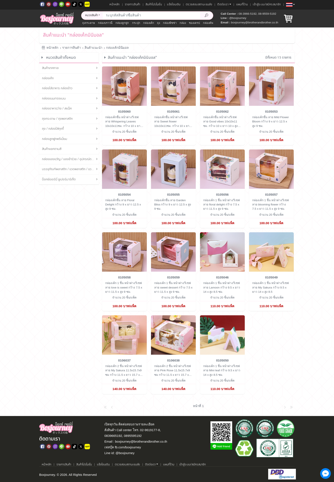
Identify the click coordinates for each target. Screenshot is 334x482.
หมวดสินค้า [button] (91, 15)
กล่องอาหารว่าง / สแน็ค (70, 108)
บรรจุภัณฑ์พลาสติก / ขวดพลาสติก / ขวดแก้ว (70, 169)
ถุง (158, 22)
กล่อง (183, 22)
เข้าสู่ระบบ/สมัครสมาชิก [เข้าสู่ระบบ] (267, 4)
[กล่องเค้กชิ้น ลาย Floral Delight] (124, 169)
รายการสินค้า (132, 4)
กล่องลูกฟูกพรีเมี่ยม (70, 139)
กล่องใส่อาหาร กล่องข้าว (70, 88)
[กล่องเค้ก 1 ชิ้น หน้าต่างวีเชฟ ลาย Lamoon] (222, 252)
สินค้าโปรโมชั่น (153, 4)
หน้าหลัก (114, 4)
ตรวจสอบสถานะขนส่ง (199, 4)
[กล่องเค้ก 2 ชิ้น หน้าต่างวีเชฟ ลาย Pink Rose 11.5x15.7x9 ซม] (173, 335)
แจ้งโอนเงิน (174, 4)
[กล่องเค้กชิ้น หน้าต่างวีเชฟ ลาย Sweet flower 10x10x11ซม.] (173, 86)
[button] (290, 5)
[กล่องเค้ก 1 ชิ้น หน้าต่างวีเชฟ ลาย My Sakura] (271, 252)
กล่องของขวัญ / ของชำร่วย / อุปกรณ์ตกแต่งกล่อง (70, 159)
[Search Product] (206, 15)
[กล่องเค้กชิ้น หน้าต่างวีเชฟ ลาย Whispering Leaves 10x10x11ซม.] (124, 86)
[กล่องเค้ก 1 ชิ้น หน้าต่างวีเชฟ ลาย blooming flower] (271, 169)
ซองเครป (194, 22)
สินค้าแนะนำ (93, 47)
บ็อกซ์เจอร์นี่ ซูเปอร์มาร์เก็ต (70, 179)
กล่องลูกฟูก (122, 22)
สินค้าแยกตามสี (70, 149)
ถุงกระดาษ (88, 22)
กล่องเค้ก (148, 22)
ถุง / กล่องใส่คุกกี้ (70, 128)
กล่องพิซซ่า (170, 22)
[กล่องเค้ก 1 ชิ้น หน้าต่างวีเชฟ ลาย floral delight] (222, 169)
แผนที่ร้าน (242, 4)
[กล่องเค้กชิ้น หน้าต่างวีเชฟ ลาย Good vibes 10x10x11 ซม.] (222, 86)
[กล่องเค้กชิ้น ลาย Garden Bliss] (173, 169)
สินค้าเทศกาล (70, 68)
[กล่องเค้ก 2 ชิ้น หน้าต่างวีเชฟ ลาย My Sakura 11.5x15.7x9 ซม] (124, 335)
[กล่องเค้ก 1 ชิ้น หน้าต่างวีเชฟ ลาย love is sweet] (124, 252)
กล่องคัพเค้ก (210, 22)
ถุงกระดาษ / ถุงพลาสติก (70, 118)
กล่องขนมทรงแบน (70, 98)
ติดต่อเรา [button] (223, 4)
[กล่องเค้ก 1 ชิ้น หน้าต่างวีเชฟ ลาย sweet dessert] (173, 252)
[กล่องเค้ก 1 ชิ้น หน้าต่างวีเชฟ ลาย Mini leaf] (222, 335)
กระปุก (136, 22)
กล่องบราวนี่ (105, 22)
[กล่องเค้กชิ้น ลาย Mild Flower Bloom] (271, 86)
